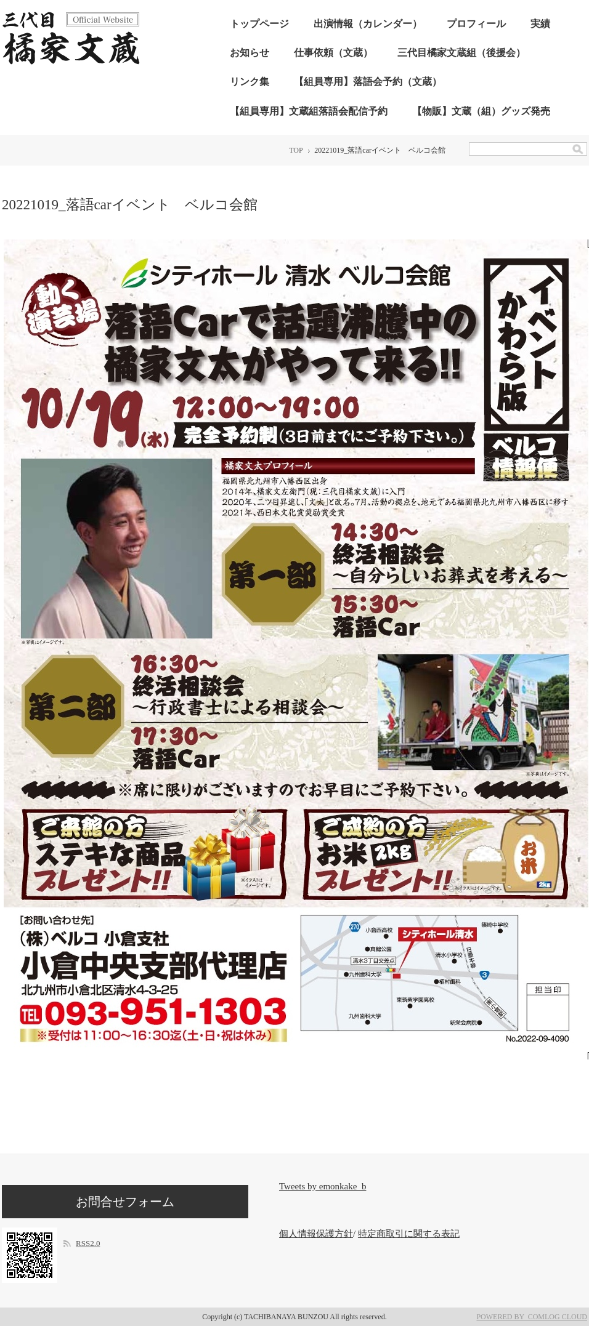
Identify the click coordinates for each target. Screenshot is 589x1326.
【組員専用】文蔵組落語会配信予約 (309, 111)
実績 (540, 23)
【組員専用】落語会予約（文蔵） (368, 81)
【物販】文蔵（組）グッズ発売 (481, 111)
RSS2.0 (88, 1243)
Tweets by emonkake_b (322, 1186)
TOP (296, 150)
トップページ (259, 23)
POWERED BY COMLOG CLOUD (531, 1316)
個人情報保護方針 (316, 1234)
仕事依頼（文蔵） (333, 52)
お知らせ (249, 52)
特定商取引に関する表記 (409, 1234)
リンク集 (249, 81)
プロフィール (476, 23)
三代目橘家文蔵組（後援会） (461, 52)
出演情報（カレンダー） (368, 23)
